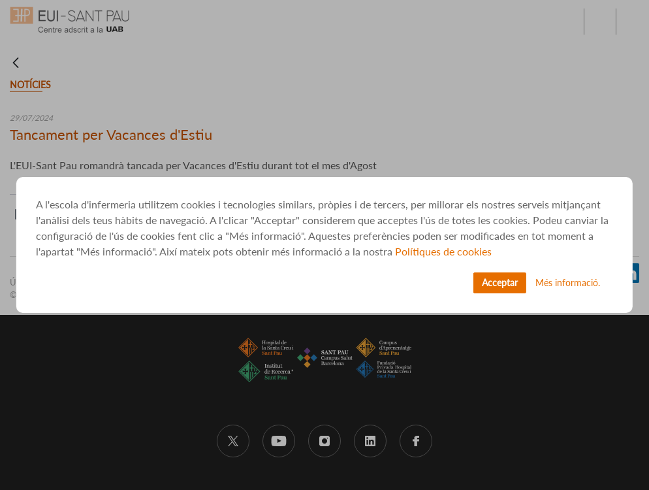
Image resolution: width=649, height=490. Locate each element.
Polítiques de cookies (443, 251)
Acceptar (500, 282)
